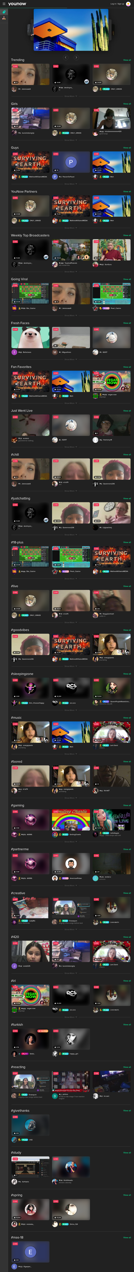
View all (127, 60)
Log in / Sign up (117, 4)
